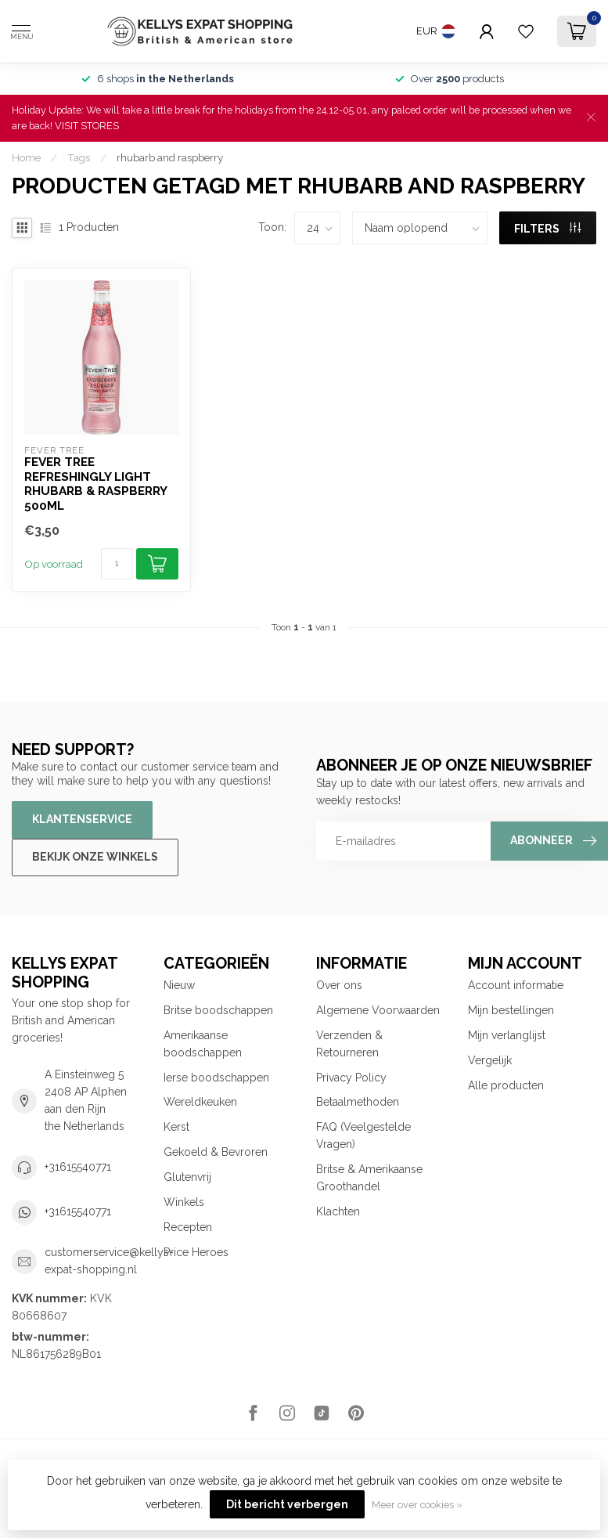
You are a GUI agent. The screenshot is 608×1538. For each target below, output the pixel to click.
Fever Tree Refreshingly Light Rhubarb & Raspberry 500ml (95, 483)
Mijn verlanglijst (506, 1035)
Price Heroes (196, 1252)
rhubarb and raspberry (170, 157)
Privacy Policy (351, 1077)
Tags (78, 157)
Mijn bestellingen (511, 1010)
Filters (547, 228)
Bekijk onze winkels (95, 856)
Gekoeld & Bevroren (216, 1152)
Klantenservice (82, 819)
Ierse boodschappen (216, 1077)
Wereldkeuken (200, 1102)
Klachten (338, 1211)
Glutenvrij (187, 1177)
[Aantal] (116, 563)
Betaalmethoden (357, 1102)
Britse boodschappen (218, 1010)
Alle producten (506, 1085)
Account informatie (515, 985)
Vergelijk (490, 1060)
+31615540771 (78, 1167)
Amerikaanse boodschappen (203, 1044)
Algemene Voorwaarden (378, 1010)
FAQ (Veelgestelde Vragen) (363, 1135)
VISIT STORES (87, 126)
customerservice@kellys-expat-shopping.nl (109, 1261)
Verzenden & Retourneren (349, 1044)
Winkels (184, 1202)
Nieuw (179, 985)
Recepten (188, 1227)
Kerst (176, 1127)
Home (26, 157)
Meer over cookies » (417, 1505)
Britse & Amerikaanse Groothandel (369, 1178)
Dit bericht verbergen (287, 1504)
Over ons (339, 985)
